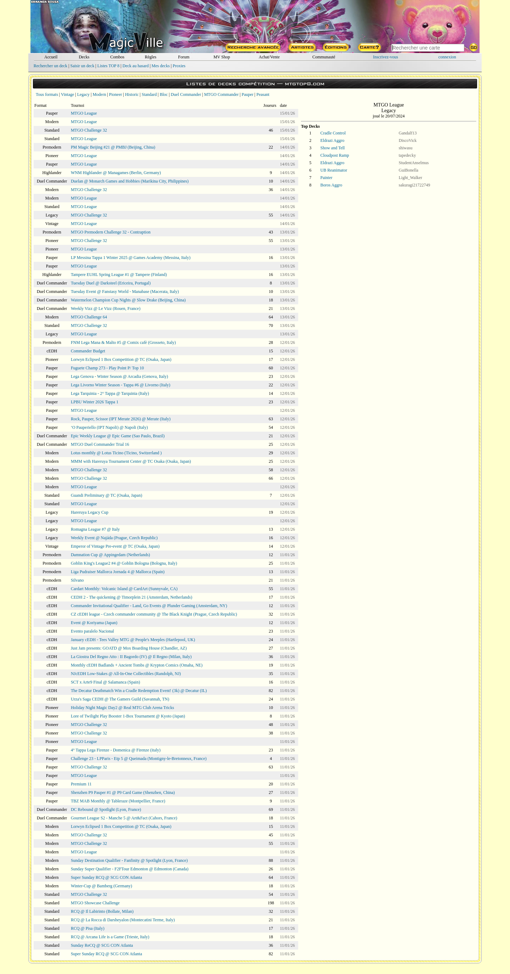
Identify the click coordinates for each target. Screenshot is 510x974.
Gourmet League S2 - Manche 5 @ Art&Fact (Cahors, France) (124, 817)
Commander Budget (88, 350)
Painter (327, 177)
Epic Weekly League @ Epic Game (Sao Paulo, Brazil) (118, 435)
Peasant (263, 94)
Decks (84, 56)
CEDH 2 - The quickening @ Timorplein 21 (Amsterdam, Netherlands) (131, 597)
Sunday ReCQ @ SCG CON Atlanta (102, 945)
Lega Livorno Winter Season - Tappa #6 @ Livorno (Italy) (120, 384)
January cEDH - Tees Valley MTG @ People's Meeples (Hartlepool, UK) (133, 639)
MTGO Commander (221, 94)
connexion (447, 56)
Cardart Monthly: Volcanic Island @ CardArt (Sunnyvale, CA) (124, 588)
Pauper (247, 94)
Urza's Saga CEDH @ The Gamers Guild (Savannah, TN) (120, 699)
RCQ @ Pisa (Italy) (87, 928)
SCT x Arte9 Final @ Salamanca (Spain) (105, 682)
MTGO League (84, 113)
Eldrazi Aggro (333, 140)
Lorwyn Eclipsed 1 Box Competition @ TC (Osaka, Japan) (121, 359)
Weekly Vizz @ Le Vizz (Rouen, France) (105, 308)
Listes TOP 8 (108, 65)
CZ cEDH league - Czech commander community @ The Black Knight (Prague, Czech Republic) (154, 614)
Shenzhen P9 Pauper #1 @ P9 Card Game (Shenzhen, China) (123, 792)
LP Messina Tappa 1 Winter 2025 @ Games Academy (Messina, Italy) (131, 257)
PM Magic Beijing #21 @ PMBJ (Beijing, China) (113, 147)
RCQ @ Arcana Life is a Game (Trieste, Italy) (110, 936)
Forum (183, 56)
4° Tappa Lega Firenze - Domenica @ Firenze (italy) (115, 750)
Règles (151, 56)
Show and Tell (333, 147)
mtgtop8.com (304, 84)
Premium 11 (81, 784)
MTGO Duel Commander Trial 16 (100, 444)
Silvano (77, 580)
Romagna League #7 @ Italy (95, 529)
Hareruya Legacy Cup (89, 512)
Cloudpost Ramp (335, 155)
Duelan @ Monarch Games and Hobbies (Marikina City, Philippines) (130, 181)
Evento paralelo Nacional (92, 631)
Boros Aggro (331, 185)
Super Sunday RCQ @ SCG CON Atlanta (106, 877)
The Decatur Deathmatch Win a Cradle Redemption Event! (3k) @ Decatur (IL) (139, 690)
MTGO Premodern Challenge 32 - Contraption (111, 232)
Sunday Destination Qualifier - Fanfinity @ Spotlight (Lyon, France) (129, 860)
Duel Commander (186, 94)
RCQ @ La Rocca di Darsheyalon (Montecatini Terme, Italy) (123, 919)
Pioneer (115, 94)
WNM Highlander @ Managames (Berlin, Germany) (116, 172)
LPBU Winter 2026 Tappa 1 (94, 401)
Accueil (50, 56)
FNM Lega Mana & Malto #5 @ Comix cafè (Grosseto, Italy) (123, 342)
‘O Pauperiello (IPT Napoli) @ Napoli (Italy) (109, 427)
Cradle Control (333, 133)
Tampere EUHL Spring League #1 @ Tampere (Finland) (119, 274)
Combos (117, 56)
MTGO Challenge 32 (89, 130)
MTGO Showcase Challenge (95, 902)
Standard (149, 94)
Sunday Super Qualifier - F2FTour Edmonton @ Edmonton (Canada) (129, 868)
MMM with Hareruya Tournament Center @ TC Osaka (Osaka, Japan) (131, 461)
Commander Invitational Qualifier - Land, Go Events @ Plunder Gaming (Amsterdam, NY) (149, 605)
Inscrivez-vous (385, 56)
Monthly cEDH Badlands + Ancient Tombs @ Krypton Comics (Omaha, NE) (137, 665)
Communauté (323, 56)
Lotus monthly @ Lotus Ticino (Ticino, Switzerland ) (116, 452)
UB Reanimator (334, 170)
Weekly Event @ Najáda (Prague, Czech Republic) (114, 537)
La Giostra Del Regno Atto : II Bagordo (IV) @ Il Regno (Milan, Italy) (131, 656)
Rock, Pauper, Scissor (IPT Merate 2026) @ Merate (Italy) (121, 418)
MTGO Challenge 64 (89, 317)
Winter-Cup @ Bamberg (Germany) (101, 885)
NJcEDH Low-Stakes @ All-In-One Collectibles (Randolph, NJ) (126, 673)
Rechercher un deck (50, 65)
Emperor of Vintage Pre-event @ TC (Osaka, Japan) (115, 546)
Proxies (179, 65)
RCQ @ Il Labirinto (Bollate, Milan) (102, 911)
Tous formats (47, 94)
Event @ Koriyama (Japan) (94, 622)
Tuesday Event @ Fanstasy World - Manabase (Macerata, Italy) (125, 291)
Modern (99, 94)
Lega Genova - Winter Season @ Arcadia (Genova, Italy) (119, 376)
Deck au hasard (136, 65)
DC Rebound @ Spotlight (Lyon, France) (106, 809)
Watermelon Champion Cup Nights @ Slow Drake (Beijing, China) (128, 300)
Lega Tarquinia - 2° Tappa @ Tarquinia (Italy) (110, 393)
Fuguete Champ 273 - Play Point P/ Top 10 (107, 367)
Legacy (83, 94)
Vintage (67, 94)
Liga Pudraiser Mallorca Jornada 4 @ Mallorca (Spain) (118, 571)
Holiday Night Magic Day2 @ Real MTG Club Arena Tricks (122, 707)
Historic (132, 94)
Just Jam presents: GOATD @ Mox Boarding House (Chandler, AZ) (129, 648)
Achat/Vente (269, 56)
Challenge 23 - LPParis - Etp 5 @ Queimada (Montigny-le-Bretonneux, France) (138, 758)
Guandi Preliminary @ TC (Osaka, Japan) (106, 495)
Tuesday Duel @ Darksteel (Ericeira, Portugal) (111, 283)
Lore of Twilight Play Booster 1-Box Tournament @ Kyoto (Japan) (128, 716)
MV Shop (222, 56)
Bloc (164, 94)
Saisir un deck (82, 65)
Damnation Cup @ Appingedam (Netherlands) (110, 554)
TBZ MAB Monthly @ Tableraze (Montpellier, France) (118, 801)
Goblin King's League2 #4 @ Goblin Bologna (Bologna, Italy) (124, 563)
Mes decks (161, 65)
